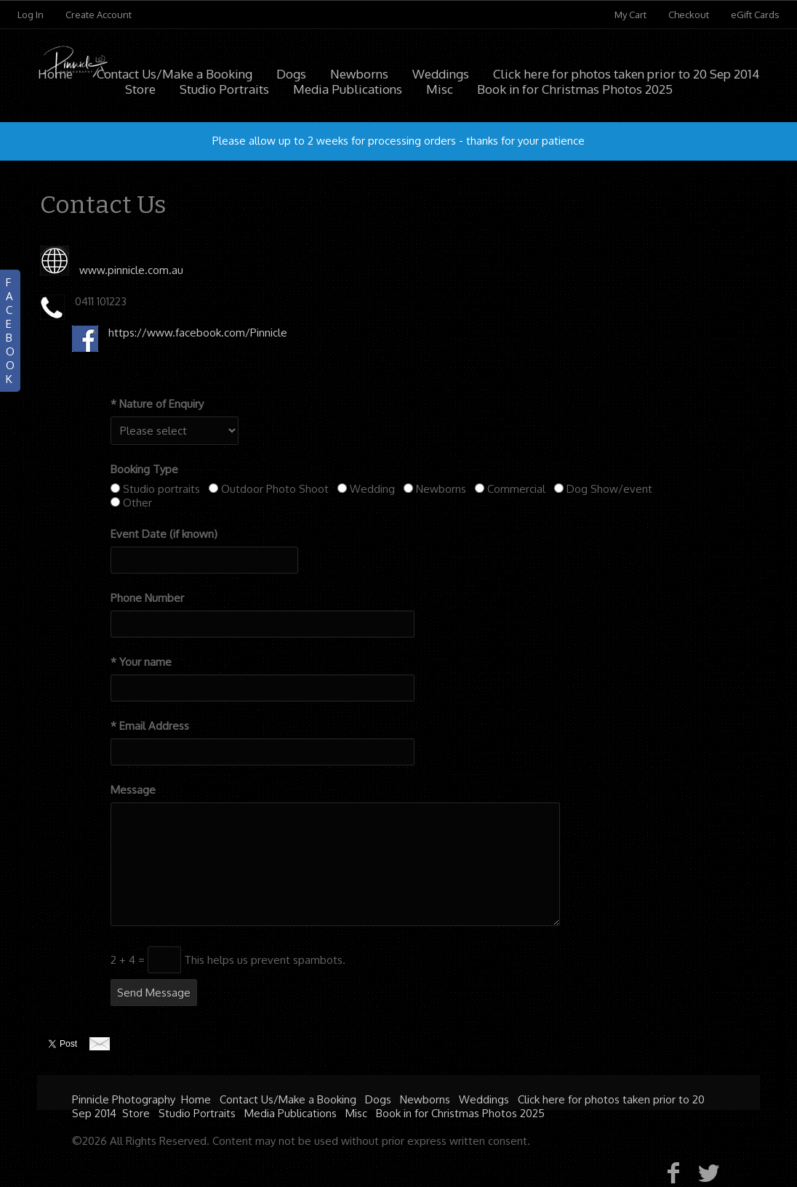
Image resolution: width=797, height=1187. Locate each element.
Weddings (440, 73)
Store (136, 1113)
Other (137, 503)
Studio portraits (161, 489)
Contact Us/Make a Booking (174, 73)
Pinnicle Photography (123, 1099)
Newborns (359, 73)
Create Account (98, 14)
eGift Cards (755, 14)
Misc (356, 1113)
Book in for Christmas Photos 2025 (460, 1113)
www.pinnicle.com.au (131, 270)
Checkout (688, 14)
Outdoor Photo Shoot (275, 489)
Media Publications (290, 1113)
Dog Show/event (609, 489)
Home (55, 73)
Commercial (516, 489)
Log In (30, 14)
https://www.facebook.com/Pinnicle (197, 332)
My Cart (631, 14)
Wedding (372, 489)
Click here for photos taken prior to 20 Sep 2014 (626, 73)
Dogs (291, 73)
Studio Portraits (197, 1113)
